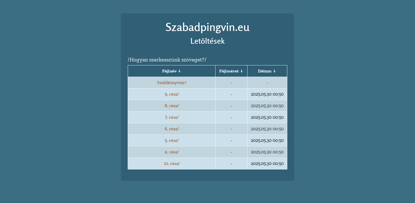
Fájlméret (229, 71)
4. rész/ (172, 152)
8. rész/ (172, 105)
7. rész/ (172, 117)
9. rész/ (172, 94)
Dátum (264, 71)
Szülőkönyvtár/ (171, 82)
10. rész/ (172, 163)
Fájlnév (169, 71)
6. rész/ (172, 128)
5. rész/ (172, 140)
